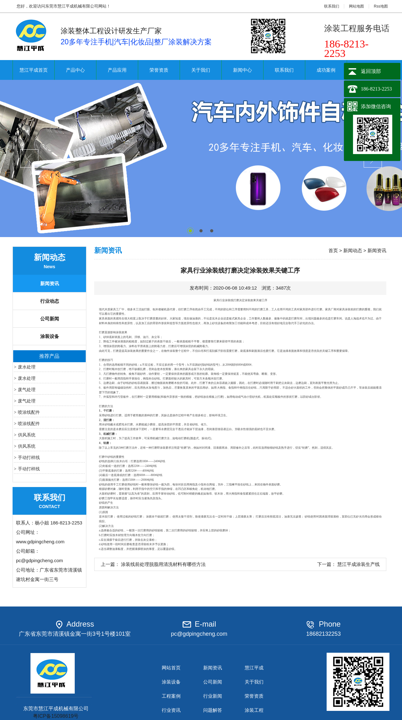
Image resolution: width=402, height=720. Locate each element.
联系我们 (331, 6)
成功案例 (326, 70)
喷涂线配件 (29, 412)
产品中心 (75, 70)
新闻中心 (242, 70)
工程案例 (171, 696)
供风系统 (26, 434)
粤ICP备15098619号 (56, 716)
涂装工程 (254, 710)
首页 (333, 250)
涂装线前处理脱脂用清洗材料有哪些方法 (163, 564)
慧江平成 (254, 667)
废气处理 (26, 389)
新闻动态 (352, 250)
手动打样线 (29, 457)
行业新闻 (212, 696)
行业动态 (49, 301)
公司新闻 (49, 318)
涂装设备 (49, 336)
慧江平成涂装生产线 (358, 564)
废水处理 (26, 366)
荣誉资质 (158, 70)
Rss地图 (381, 6)
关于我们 (200, 70)
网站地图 (356, 6)
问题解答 (212, 710)
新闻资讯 (49, 283)
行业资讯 (171, 710)
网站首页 (171, 667)
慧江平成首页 (33, 70)
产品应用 (117, 70)
